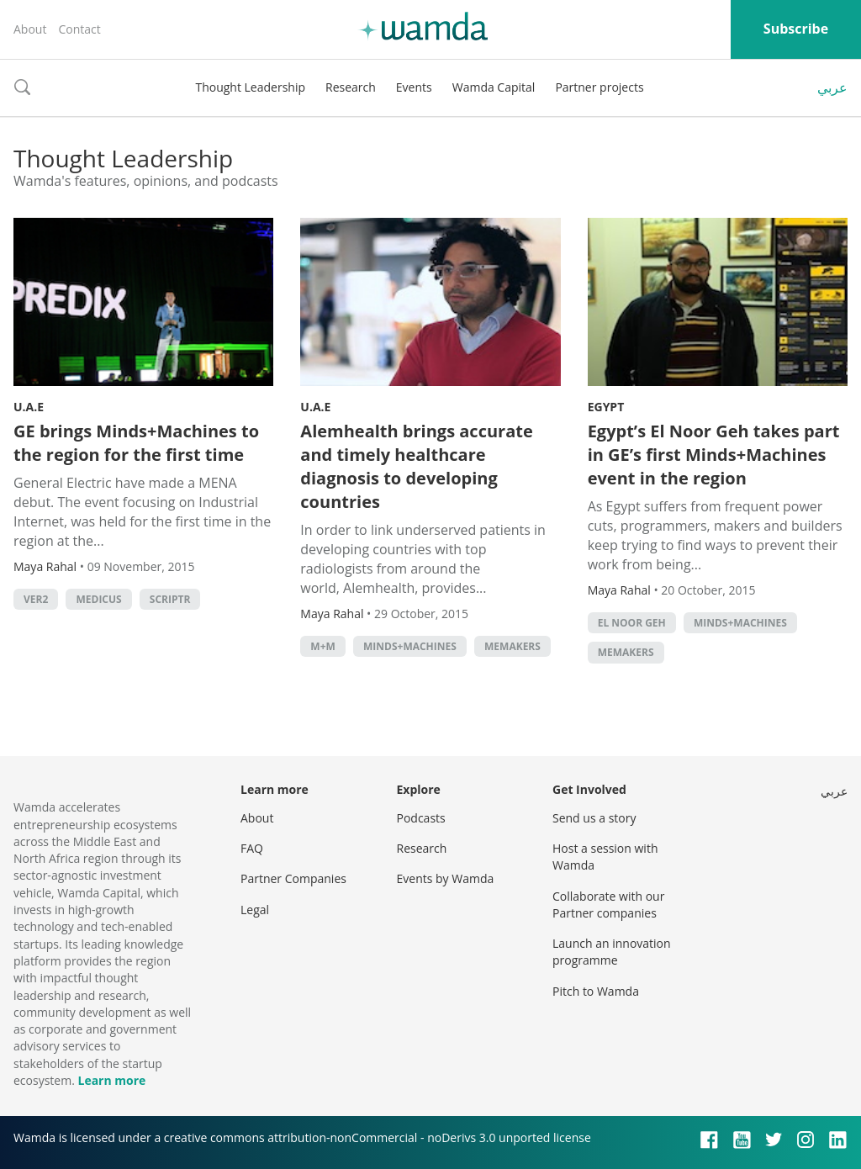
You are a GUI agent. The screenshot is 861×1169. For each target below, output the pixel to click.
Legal (254, 910)
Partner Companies (293, 878)
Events (414, 87)
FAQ (251, 848)
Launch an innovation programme (611, 951)
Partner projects (599, 87)
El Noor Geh (632, 623)
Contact (79, 29)
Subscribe (795, 28)
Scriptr (170, 599)
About (29, 29)
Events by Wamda (445, 878)
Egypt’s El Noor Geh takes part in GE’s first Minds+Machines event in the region (714, 454)
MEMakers (512, 646)
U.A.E (28, 407)
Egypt (606, 407)
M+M (322, 646)
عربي (832, 87)
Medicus (98, 599)
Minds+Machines (410, 646)
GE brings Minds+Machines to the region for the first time (136, 443)
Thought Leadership (250, 87)
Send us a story (594, 818)
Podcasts (421, 818)
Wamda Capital (494, 87)
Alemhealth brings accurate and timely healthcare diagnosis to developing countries (416, 466)
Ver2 (36, 599)
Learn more (111, 1080)
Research (350, 87)
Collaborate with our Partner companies (608, 904)
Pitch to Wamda (595, 991)
